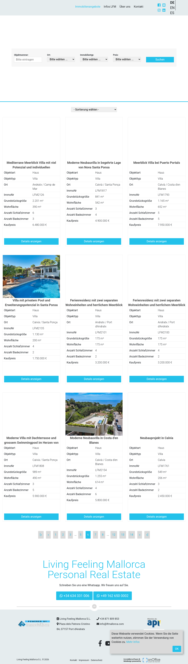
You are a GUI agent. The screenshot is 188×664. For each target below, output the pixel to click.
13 (122, 534)
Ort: (49, 55)
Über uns (124, 6)
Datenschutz (96, 660)
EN (172, 8)
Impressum (84, 660)
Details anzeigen (31, 241)
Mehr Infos (133, 642)
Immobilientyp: (87, 55)
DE (172, 3)
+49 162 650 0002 (112, 596)
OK (177, 648)
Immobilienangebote (87, 6)
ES (172, 13)
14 (131, 534)
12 (113, 534)
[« (41, 534)
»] (147, 534)
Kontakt (138, 6)
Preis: (115, 55)
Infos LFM (110, 6)
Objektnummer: (21, 55)
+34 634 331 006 (74, 596)
